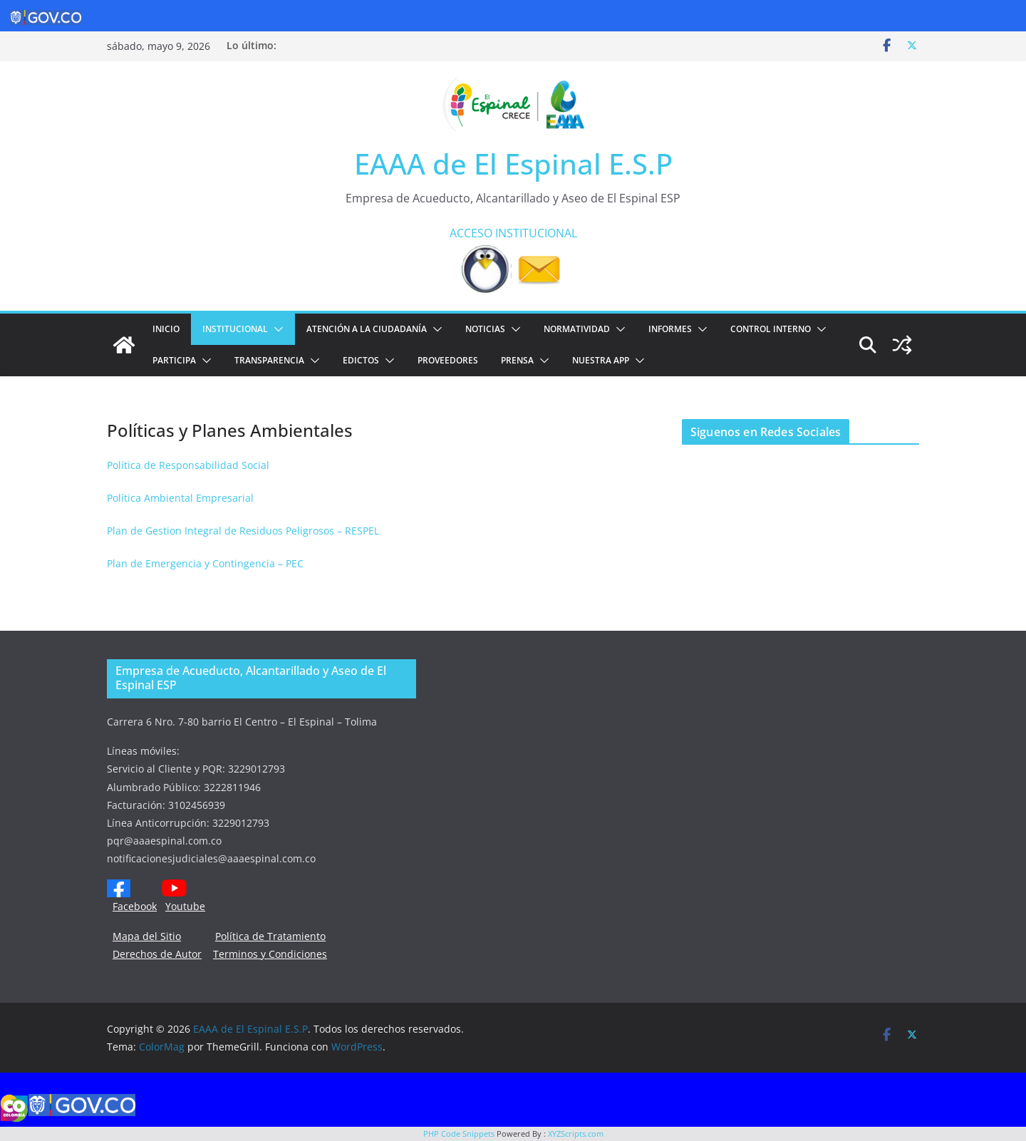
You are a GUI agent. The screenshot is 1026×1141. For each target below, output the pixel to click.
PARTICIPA (174, 360)
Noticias (485, 329)
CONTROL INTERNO (770, 329)
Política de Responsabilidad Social (188, 465)
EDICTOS (361, 360)
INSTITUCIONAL (536, 233)
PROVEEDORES (448, 360)
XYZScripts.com (575, 1133)
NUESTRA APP (600, 360)
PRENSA (517, 360)
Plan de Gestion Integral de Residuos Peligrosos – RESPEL (243, 530)
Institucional (235, 329)
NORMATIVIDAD (577, 329)
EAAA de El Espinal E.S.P (513, 163)
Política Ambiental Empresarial (180, 498)
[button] (276, 329)
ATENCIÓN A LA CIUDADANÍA (366, 329)
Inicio (166, 329)
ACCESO (471, 233)
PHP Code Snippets (458, 1133)
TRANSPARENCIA (269, 360)
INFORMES (670, 329)
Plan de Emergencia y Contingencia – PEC (205, 563)
